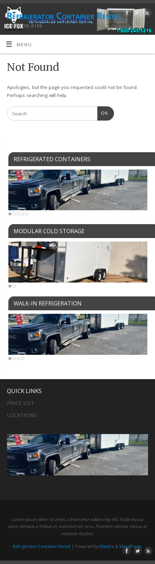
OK (102, 112)
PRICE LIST (20, 402)
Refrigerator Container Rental (64, 15)
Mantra (107, 546)
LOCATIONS (21, 414)
